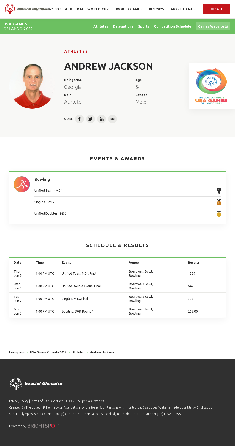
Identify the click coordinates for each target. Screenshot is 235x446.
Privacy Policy (18, 401)
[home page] (27, 9)
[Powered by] (43, 426)
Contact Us (59, 401)
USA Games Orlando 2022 (48, 352)
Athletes (76, 51)
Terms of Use (40, 401)
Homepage (17, 352)
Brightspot (204, 407)
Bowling (42, 179)
